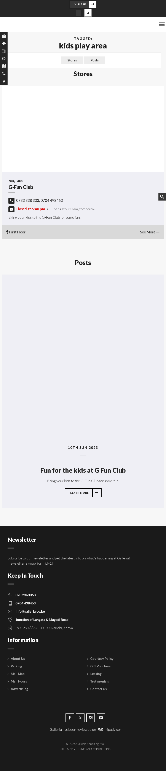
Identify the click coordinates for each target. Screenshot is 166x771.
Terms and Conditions (93, 749)
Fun (11, 181)
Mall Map (17, 674)
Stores (72, 60)
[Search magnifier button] (162, 197)
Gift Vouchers (100, 666)
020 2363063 (26, 595)
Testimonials (99, 681)
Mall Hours (19, 681)
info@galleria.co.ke (30, 611)
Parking (16, 666)
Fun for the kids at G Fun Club (83, 470)
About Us (18, 658)
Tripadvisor (109, 729)
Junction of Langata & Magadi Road (42, 619)
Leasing (96, 674)
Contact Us (98, 689)
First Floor (16, 232)
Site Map (67, 749)
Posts (95, 60)
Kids (19, 181)
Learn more (79, 492)
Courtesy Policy (101, 658)
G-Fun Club (21, 187)
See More (150, 232)
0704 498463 (26, 603)
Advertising (19, 689)
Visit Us (81, 4)
